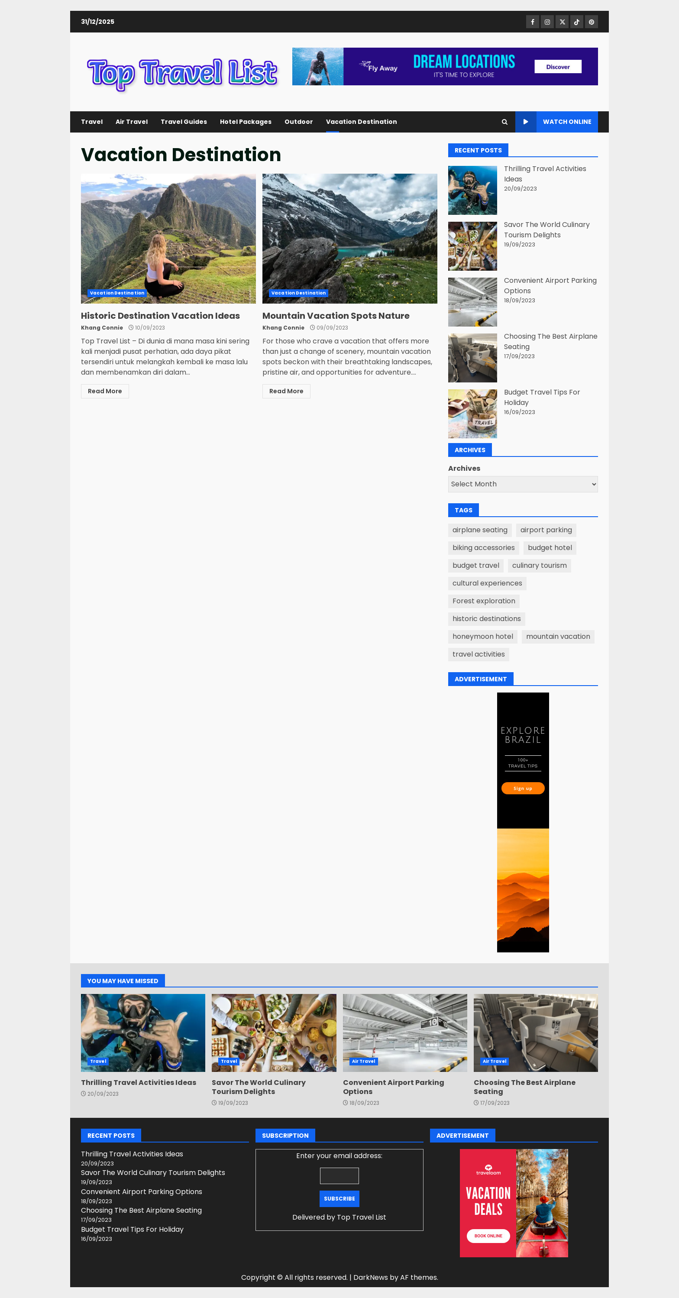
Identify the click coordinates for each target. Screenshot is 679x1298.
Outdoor (299, 121)
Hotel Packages (246, 121)
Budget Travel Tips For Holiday (132, 1229)
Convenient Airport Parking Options (405, 1033)
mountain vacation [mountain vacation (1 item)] (558, 636)
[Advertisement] (445, 66)
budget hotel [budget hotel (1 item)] (550, 548)
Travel (92, 121)
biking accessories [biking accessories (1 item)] (484, 548)
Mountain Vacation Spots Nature (349, 239)
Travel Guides (184, 121)
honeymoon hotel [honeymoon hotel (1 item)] (483, 636)
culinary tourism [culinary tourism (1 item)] (539, 565)
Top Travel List (361, 1217)
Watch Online (553, 122)
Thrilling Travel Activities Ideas (143, 1033)
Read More (105, 391)
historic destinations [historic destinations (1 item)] (487, 619)
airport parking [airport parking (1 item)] (546, 530)
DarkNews (370, 1277)
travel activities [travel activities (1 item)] (479, 654)
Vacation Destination (361, 121)
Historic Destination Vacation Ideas (168, 239)
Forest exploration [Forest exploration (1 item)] (484, 601)
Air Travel (132, 121)
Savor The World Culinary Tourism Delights (547, 230)
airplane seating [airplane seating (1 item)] (480, 530)
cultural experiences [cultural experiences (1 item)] (487, 583)
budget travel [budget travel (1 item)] (476, 565)
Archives (464, 468)
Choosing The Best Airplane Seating (536, 1033)
